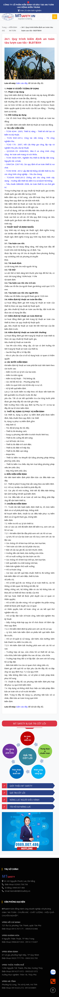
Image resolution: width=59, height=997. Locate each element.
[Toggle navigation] (54, 16)
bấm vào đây (22, 83)
